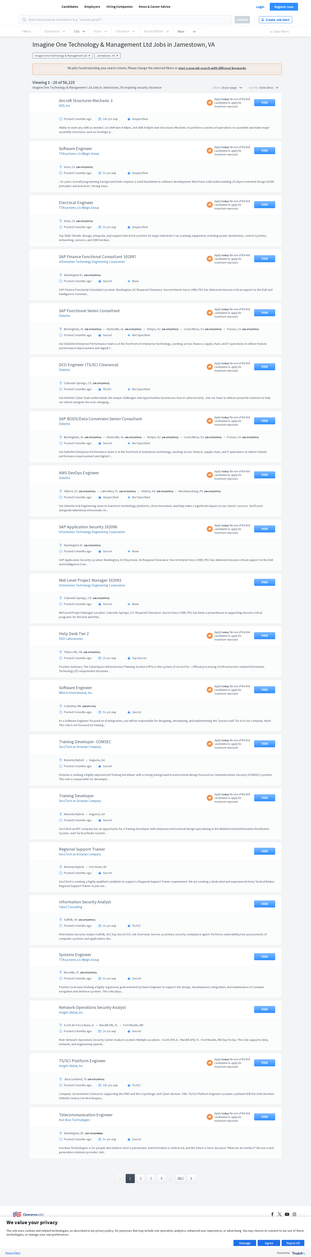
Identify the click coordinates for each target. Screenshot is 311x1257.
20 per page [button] (231, 87)
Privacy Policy (13, 1252)
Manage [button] (245, 1243)
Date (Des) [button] (269, 87)
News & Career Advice (154, 6)
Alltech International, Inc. (76, 693)
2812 (180, 1178)
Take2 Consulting (70, 907)
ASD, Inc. (65, 106)
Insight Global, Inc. (71, 1012)
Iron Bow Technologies (74, 1120)
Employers (92, 6)
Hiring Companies (119, 6)
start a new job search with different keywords (212, 68)
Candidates (70, 6)
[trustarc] (298, 1252)
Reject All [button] (293, 1243)
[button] (79, 31)
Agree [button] (269, 1243)
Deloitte (64, 316)
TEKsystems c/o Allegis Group (79, 154)
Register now (284, 7)
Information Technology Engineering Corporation (92, 262)
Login (260, 7)
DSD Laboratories (71, 639)
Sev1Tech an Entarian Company (80, 747)
